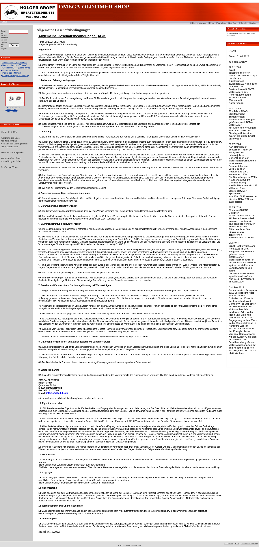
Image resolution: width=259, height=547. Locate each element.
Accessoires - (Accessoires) (14, 63)
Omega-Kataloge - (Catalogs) (15, 75)
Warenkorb (221, 23)
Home (211, 23)
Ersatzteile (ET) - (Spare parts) (16, 68)
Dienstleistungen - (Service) (14, 65)
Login (3, 22)
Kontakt (244, 23)
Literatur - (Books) (10, 70)
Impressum (228, 543)
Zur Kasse (233, 23)
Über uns (202, 23)
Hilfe (193, 23)
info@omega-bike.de (57, 393)
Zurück (253, 23)
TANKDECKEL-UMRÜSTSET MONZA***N (12, 109)
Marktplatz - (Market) (11, 73)
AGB (236, 543)
